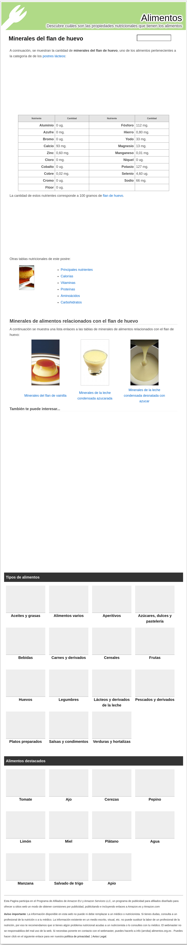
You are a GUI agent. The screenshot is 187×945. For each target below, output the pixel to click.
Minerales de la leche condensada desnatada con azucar (144, 395)
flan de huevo (113, 196)
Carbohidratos (71, 302)
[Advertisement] (93, 87)
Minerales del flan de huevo (46, 38)
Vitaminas (68, 283)
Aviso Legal (99, 936)
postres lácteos (54, 56)
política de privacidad (76, 936)
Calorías (67, 276)
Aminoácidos (70, 296)
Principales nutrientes (77, 270)
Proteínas (68, 289)
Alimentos (161, 18)
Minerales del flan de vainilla (45, 395)
